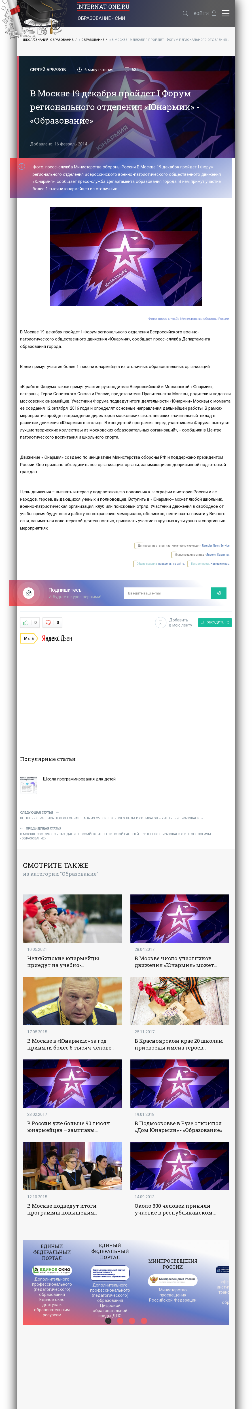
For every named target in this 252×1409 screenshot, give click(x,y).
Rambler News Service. (216, 545)
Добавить (173, 622)
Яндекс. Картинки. (218, 555)
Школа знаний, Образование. (48, 40)
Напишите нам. (220, 564)
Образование (92, 40)
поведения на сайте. (171, 564)
